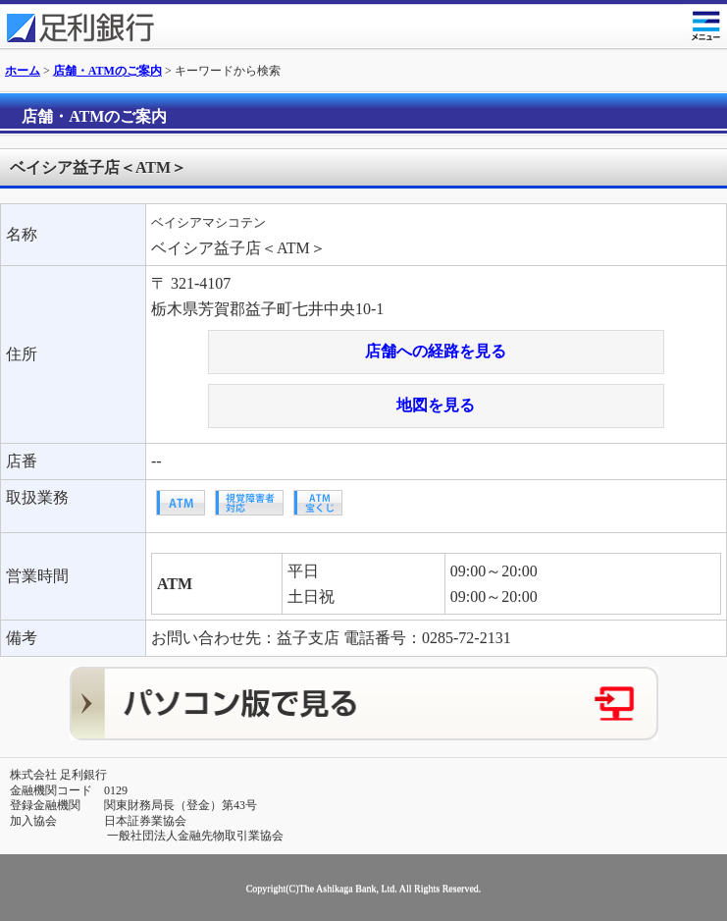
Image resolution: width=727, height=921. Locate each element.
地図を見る (435, 405)
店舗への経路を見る (435, 351)
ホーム (22, 71)
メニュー (705, 22)
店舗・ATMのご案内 (107, 71)
